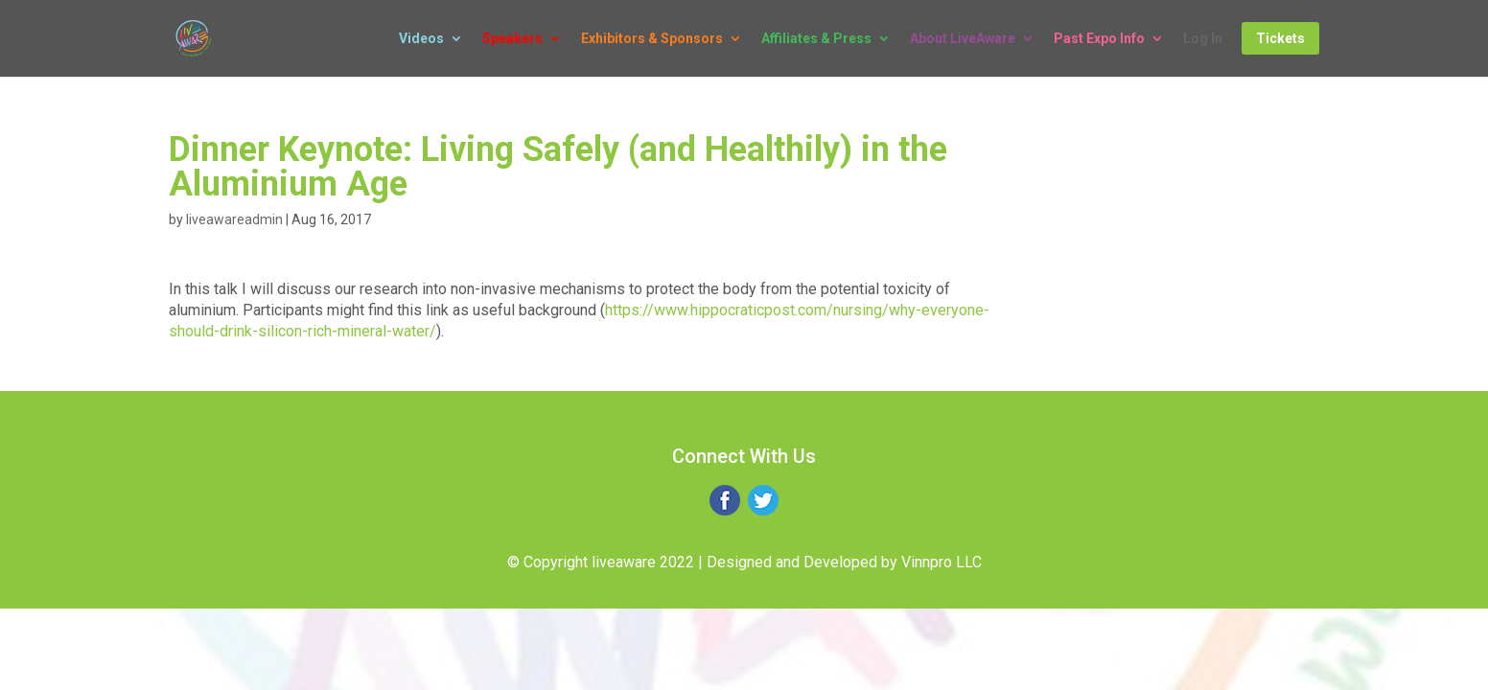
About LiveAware (962, 39)
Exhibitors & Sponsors (652, 39)
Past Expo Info (1099, 39)
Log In (1202, 39)
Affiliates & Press (816, 39)
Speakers (512, 39)
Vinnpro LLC (941, 562)
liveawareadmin (234, 219)
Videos (421, 39)
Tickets (1280, 38)
